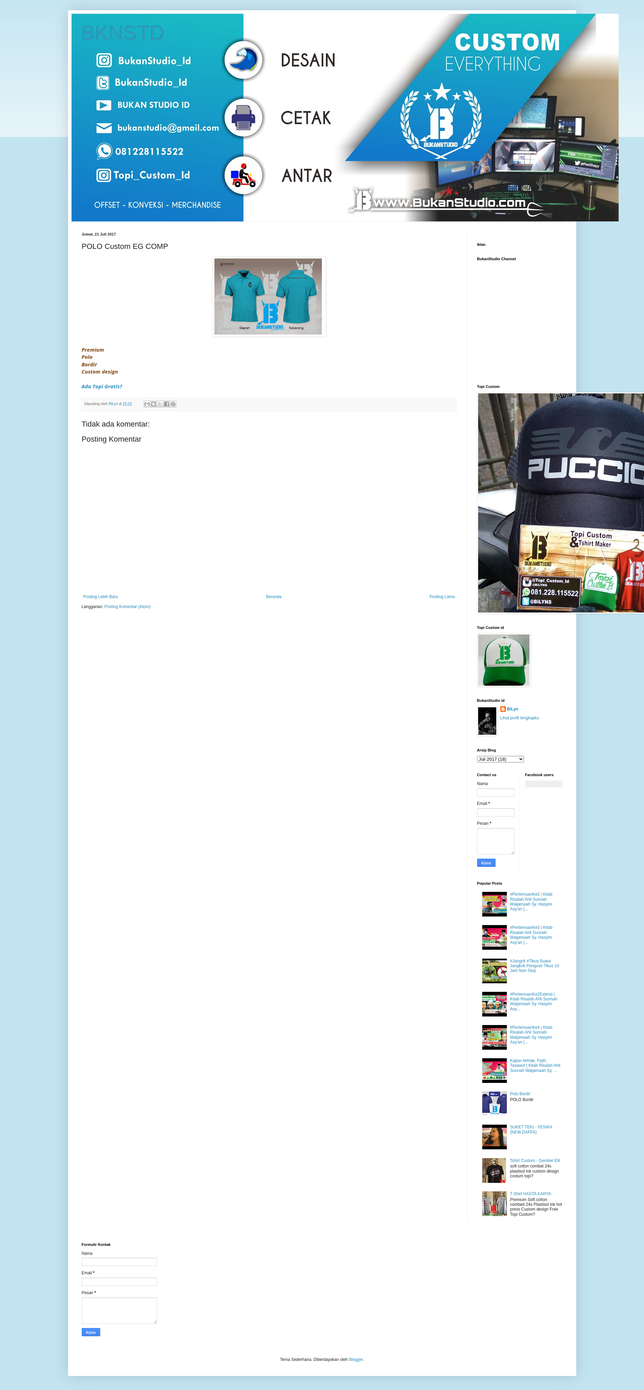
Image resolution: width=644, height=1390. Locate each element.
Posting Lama (442, 596)
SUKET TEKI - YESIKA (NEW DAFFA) (531, 1129)
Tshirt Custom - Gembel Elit (535, 1160)
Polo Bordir (520, 1093)
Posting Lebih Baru (100, 596)
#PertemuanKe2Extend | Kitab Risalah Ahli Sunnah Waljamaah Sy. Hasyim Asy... (533, 1001)
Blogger (356, 1359)
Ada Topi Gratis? (102, 386)
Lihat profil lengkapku (519, 718)
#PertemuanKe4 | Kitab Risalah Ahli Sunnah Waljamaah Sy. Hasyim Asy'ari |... (531, 1035)
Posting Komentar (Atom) (127, 606)
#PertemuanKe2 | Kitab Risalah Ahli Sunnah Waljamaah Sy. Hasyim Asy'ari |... (531, 901)
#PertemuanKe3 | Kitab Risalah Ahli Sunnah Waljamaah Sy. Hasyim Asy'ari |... (531, 935)
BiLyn (512, 709)
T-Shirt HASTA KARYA (530, 1193)
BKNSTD (123, 33)
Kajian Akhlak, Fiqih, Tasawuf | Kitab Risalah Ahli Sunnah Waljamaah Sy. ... (535, 1065)
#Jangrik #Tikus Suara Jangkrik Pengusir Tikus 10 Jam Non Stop (534, 966)
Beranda (273, 596)
